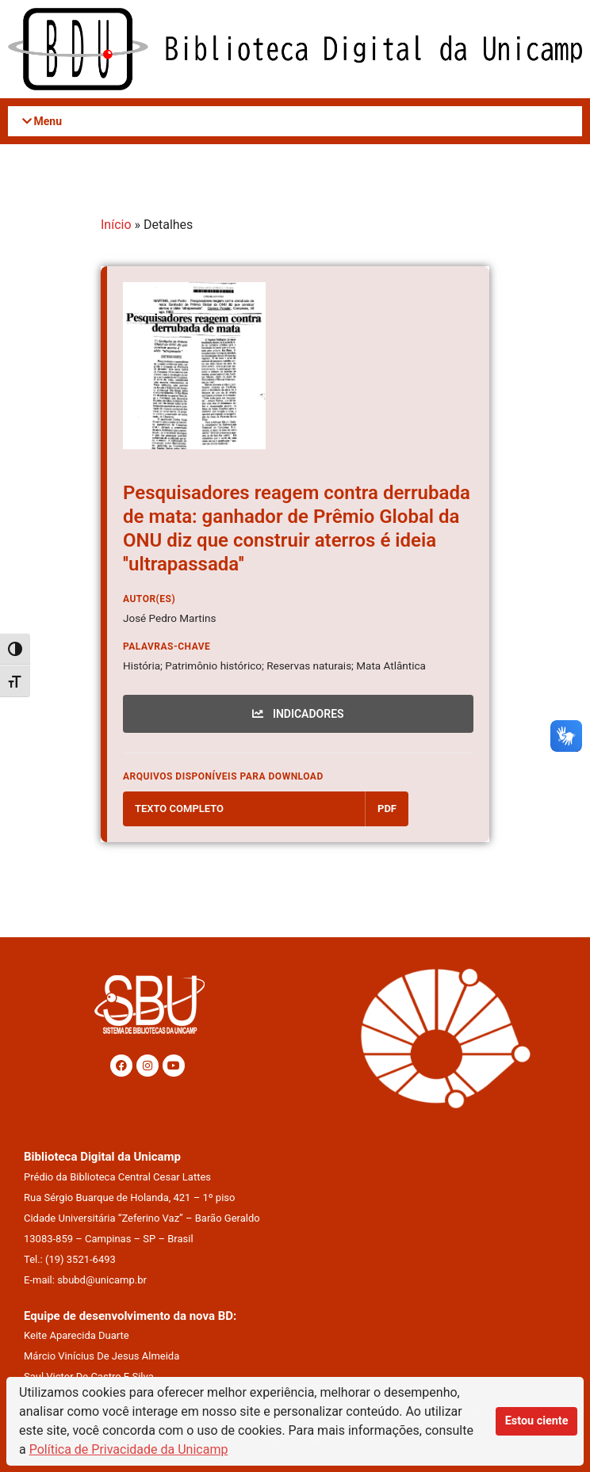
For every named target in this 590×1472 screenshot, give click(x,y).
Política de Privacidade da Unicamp (128, 1449)
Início (116, 224)
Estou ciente (537, 1421)
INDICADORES (297, 713)
